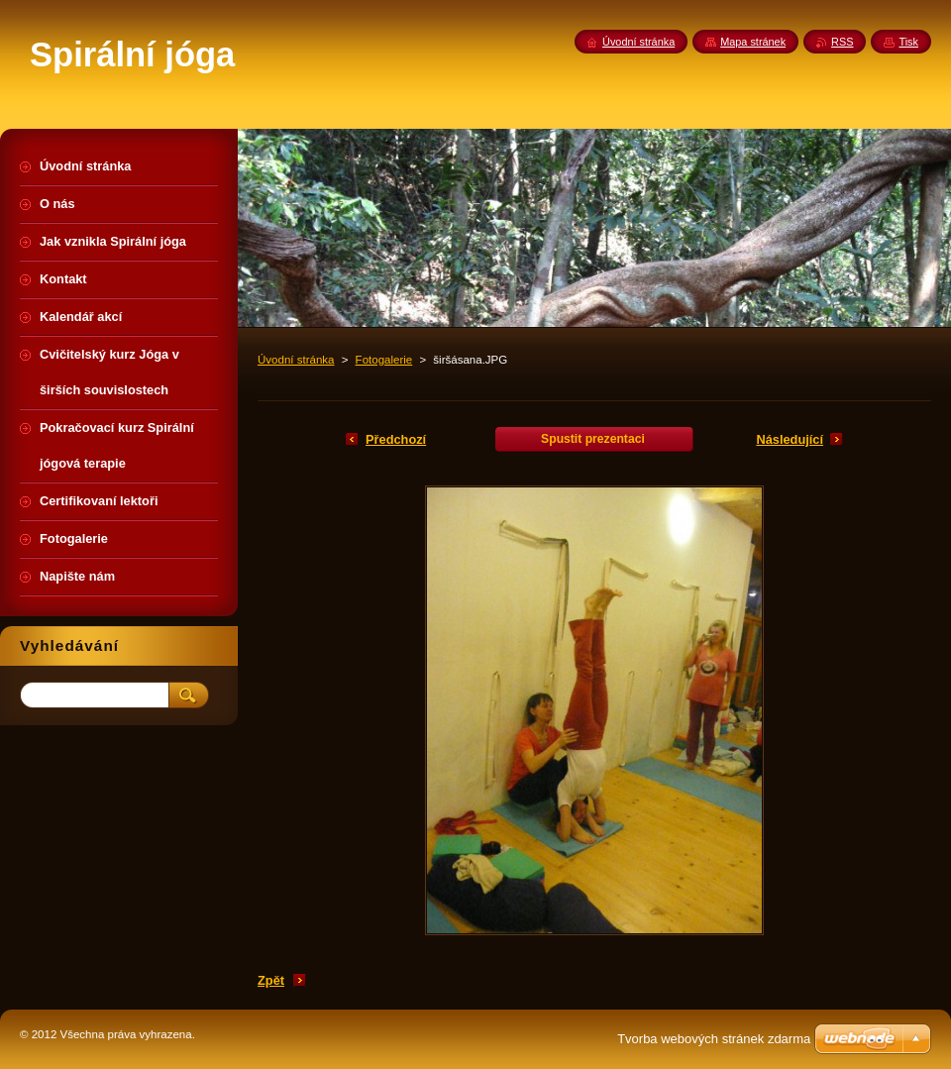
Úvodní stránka (296, 360)
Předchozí (396, 439)
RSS (842, 42)
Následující (789, 439)
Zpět (271, 980)
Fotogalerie (384, 360)
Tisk (908, 42)
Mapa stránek (753, 42)
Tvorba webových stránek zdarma (713, 1038)
